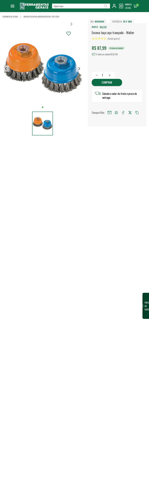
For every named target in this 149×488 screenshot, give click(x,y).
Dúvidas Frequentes (65, 453)
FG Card (123, 408)
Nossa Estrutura (64, 399)
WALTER (103, 27)
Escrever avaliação (74, 353)
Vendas (91, 399)
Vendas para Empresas (99, 404)
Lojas (90, 394)
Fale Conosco (62, 458)
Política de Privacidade (67, 430)
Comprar (107, 82)
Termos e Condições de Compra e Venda (67, 446)
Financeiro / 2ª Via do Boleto (130, 400)
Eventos (60, 414)
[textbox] (81, 6)
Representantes (96, 409)
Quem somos (62, 394)
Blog (58, 409)
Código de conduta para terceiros (67, 437)
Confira (26, 411)
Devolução (61, 464)
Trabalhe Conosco (64, 404)
